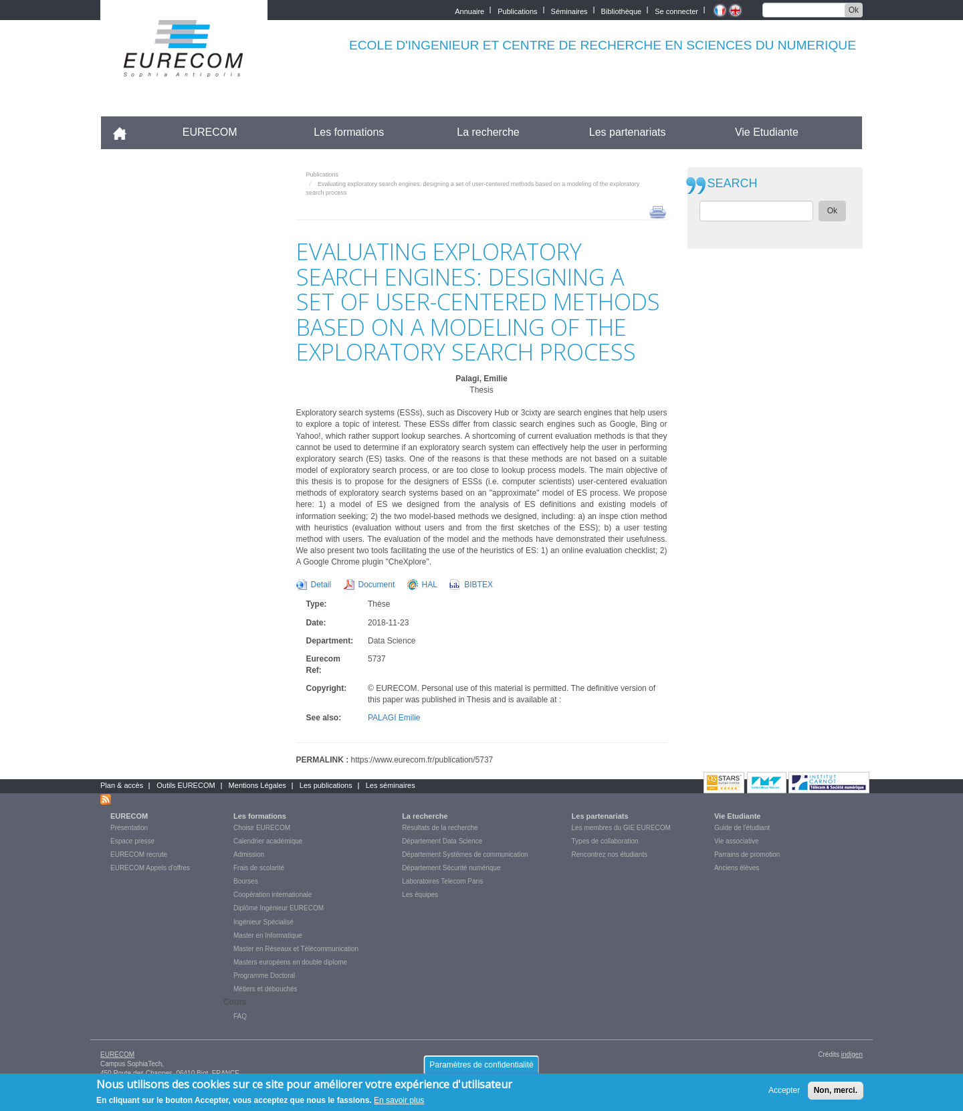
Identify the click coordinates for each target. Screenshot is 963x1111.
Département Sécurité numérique (451, 868)
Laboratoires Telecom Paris (442, 881)
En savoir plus (399, 1104)
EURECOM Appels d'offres (150, 868)
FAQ (240, 1016)
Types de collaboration (605, 841)
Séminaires (569, 10)
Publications (517, 10)
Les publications (326, 785)
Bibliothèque (621, 10)
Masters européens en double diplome (290, 962)
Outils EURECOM (185, 785)
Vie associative (736, 841)
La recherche (488, 132)
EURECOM (210, 132)
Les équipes (420, 894)
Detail (321, 584)
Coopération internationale (272, 894)
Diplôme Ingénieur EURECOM (278, 908)
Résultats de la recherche (439, 827)
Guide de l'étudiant (742, 827)
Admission (248, 854)
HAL (429, 584)
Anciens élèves (736, 868)
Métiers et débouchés (265, 989)
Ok (854, 10)
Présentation (129, 827)
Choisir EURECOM (261, 827)
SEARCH (733, 183)
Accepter (784, 1093)
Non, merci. (835, 1093)
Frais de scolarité (258, 868)
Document (376, 584)
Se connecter (676, 10)
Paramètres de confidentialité (481, 1068)
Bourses (245, 881)
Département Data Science (442, 841)
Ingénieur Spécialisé (263, 922)
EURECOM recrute (138, 854)
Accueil (125, 132)
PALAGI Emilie (394, 717)
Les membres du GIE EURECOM (621, 827)
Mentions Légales (257, 785)
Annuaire (469, 10)
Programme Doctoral (264, 975)
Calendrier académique (267, 841)
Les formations (349, 132)
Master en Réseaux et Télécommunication (295, 948)
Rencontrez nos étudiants (609, 854)
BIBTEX (478, 584)
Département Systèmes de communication (465, 854)
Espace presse (132, 841)
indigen (852, 1054)
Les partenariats (627, 132)
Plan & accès (121, 785)
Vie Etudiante (766, 132)
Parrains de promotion (747, 854)
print (657, 211)
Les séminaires (390, 785)
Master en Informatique (267, 935)
